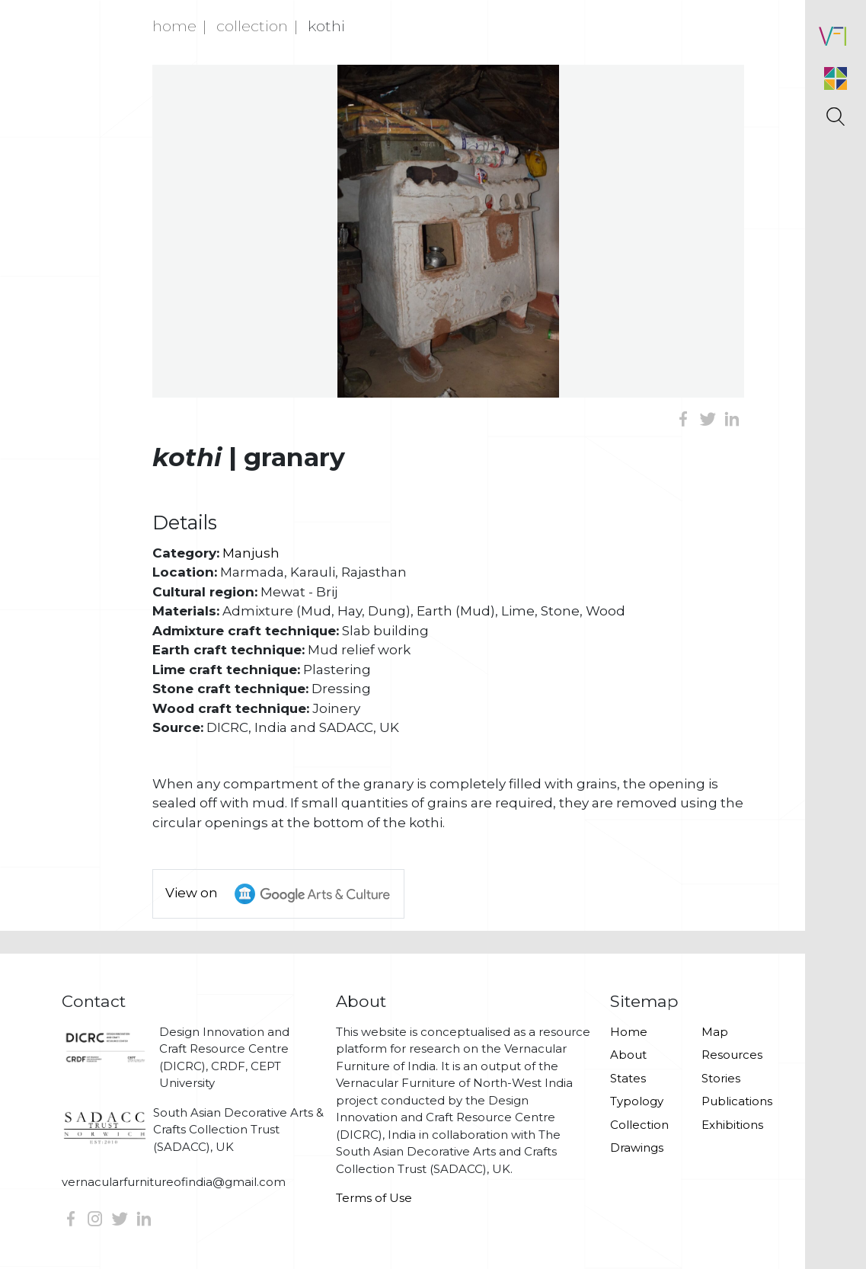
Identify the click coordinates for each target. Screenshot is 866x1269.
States (628, 1078)
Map (714, 1031)
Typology (636, 1101)
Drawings (636, 1147)
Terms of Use (374, 1198)
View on (284, 894)
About (628, 1054)
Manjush (251, 553)
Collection (252, 26)
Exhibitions (732, 1124)
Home (174, 26)
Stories (720, 1078)
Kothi (326, 26)
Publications (736, 1101)
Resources (731, 1054)
